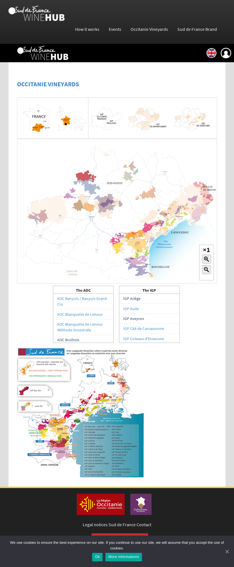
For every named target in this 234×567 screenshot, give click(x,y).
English (211, 53)
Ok (97, 557)
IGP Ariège (132, 298)
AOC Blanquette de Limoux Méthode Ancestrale (80, 327)
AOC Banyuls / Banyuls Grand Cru (82, 301)
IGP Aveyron (133, 318)
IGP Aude (131, 309)
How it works (87, 29)
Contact (144, 525)
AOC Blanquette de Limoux (80, 314)
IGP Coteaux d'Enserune (143, 339)
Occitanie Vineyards (149, 29)
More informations (123, 557)
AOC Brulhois (68, 340)
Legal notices (95, 525)
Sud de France (122, 525)
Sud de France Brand (197, 29)
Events (115, 29)
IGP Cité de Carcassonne (143, 328)
